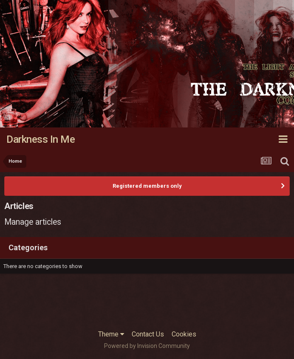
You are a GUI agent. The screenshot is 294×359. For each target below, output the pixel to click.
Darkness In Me (40, 139)
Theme (111, 334)
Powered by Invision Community (147, 345)
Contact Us (148, 334)
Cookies (184, 334)
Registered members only (147, 186)
